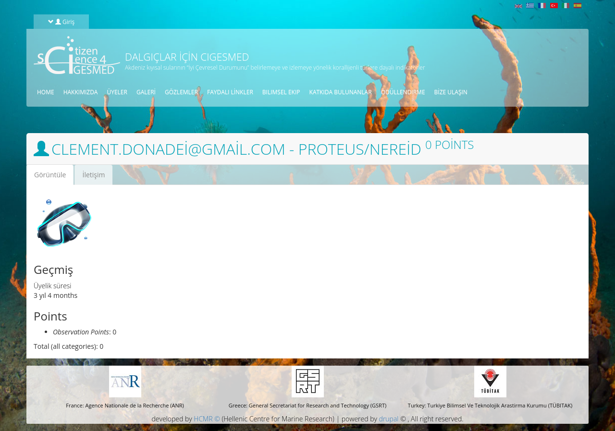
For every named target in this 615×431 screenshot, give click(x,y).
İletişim (93, 174)
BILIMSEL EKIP (281, 92)
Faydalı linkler (230, 92)
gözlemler (181, 92)
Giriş (61, 21)
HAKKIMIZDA (80, 92)
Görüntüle (54, 177)
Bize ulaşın (450, 92)
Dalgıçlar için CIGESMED (187, 57)
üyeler (117, 92)
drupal (389, 418)
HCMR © (207, 418)
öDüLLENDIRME (403, 92)
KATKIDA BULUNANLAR (340, 92)
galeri (146, 92)
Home (45, 92)
